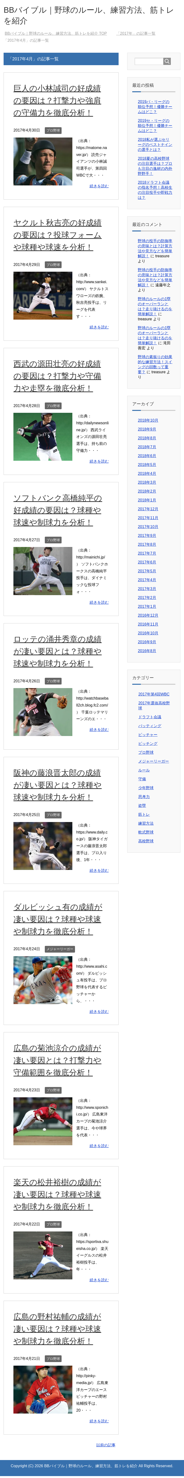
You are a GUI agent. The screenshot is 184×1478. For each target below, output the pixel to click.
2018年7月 (147, 449)
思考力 (144, 799)
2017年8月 (147, 546)
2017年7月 (147, 555)
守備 (142, 781)
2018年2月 (147, 493)
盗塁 (142, 807)
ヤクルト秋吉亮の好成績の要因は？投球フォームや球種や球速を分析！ (58, 236)
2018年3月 (147, 484)
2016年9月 (147, 644)
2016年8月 (147, 653)
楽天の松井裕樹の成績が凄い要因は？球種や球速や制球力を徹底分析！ (58, 1196)
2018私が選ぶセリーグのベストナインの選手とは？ (155, 146)
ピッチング (147, 745)
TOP (56, 35)
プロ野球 (53, 132)
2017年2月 (147, 600)
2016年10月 (148, 635)
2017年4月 (147, 582)
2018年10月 (148, 422)
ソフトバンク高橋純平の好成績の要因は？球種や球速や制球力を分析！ (59, 512)
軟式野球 (146, 834)
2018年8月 (147, 440)
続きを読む (99, 188)
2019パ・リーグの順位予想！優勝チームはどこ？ (155, 109)
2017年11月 (148, 520)
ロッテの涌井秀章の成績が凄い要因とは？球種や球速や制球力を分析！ (58, 653)
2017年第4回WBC (153, 696)
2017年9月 (147, 537)
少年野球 (146, 790)
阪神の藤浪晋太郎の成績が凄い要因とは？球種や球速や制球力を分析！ (58, 787)
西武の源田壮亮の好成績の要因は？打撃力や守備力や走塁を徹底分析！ (58, 378)
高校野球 (146, 843)
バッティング (149, 728)
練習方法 (146, 825)
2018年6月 (147, 458)
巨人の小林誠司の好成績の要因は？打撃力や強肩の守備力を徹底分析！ (58, 102)
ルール (144, 772)
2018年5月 (147, 467)
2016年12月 (148, 617)
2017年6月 (147, 564)
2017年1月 (147, 608)
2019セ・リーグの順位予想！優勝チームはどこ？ (155, 128)
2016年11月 (148, 626)
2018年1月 (147, 502)
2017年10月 (148, 529)
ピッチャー (147, 737)
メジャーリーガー (59, 951)
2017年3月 (147, 591)
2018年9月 (147, 431)
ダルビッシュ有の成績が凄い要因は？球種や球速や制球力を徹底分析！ (59, 921)
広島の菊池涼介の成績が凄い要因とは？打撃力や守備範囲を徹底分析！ (58, 1062)
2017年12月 (148, 511)
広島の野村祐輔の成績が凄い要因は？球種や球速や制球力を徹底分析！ (58, 1330)
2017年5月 (147, 573)
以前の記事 (105, 1447)
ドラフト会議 (149, 719)
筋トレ (144, 816)
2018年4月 (147, 475)
